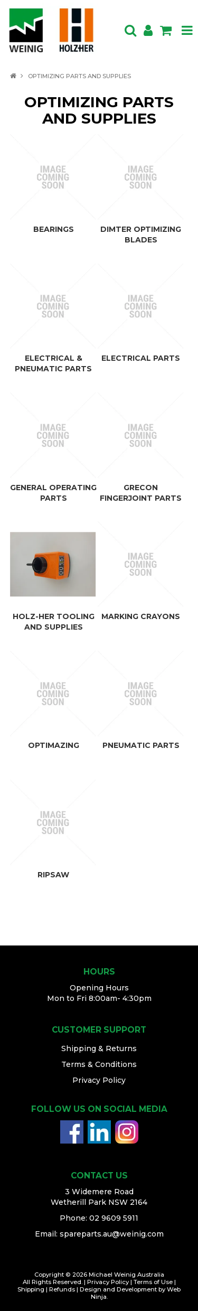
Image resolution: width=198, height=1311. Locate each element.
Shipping (30, 1289)
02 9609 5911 (113, 1218)
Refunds (62, 1289)
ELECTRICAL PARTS (140, 358)
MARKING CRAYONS (140, 616)
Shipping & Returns (99, 1048)
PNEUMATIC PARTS (141, 745)
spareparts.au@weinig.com (112, 1234)
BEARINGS (53, 229)
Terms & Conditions (99, 1064)
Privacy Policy (99, 1080)
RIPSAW (53, 874)
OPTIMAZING (53, 745)
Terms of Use (153, 1282)
